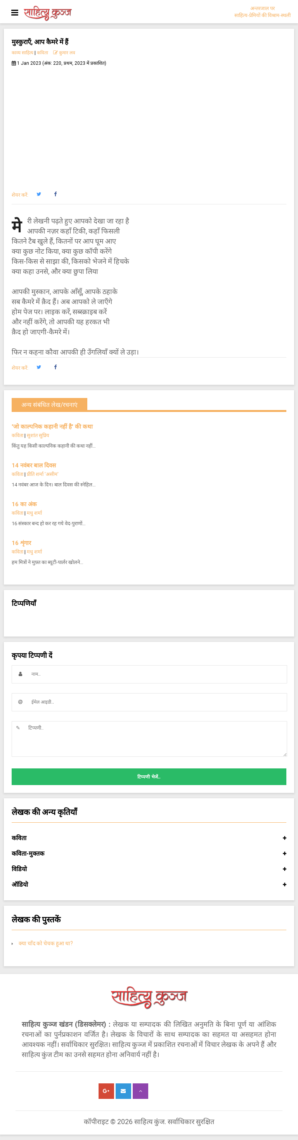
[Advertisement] (149, 124)
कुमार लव (64, 52)
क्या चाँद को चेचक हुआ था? (46, 943)
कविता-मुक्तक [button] (149, 853)
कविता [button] (149, 838)
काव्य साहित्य (22, 52)
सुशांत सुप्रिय (38, 435)
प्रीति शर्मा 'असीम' (43, 474)
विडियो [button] (149, 869)
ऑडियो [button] (149, 885)
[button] (38, 194)
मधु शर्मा (34, 513)
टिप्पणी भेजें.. (148, 777)
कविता (42, 52)
